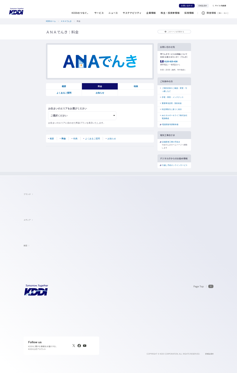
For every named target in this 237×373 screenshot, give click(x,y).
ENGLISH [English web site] (209, 354)
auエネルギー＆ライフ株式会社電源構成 (174, 116)
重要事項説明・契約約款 (172, 103)
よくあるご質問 (64, 93)
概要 (64, 86)
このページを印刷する (174, 32)
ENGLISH (204, 5)
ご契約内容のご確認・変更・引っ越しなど (174, 89)
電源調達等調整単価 (170, 124)
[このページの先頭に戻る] (203, 286)
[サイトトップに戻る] (16, 11)
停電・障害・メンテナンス (172, 97)
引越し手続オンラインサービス (174, 165)
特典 (136, 86)
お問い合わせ (187, 5)
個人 (220, 13)
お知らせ (100, 93)
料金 (100, 86)
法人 (225, 13)
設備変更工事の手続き (171, 142)
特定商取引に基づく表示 (172, 109)
